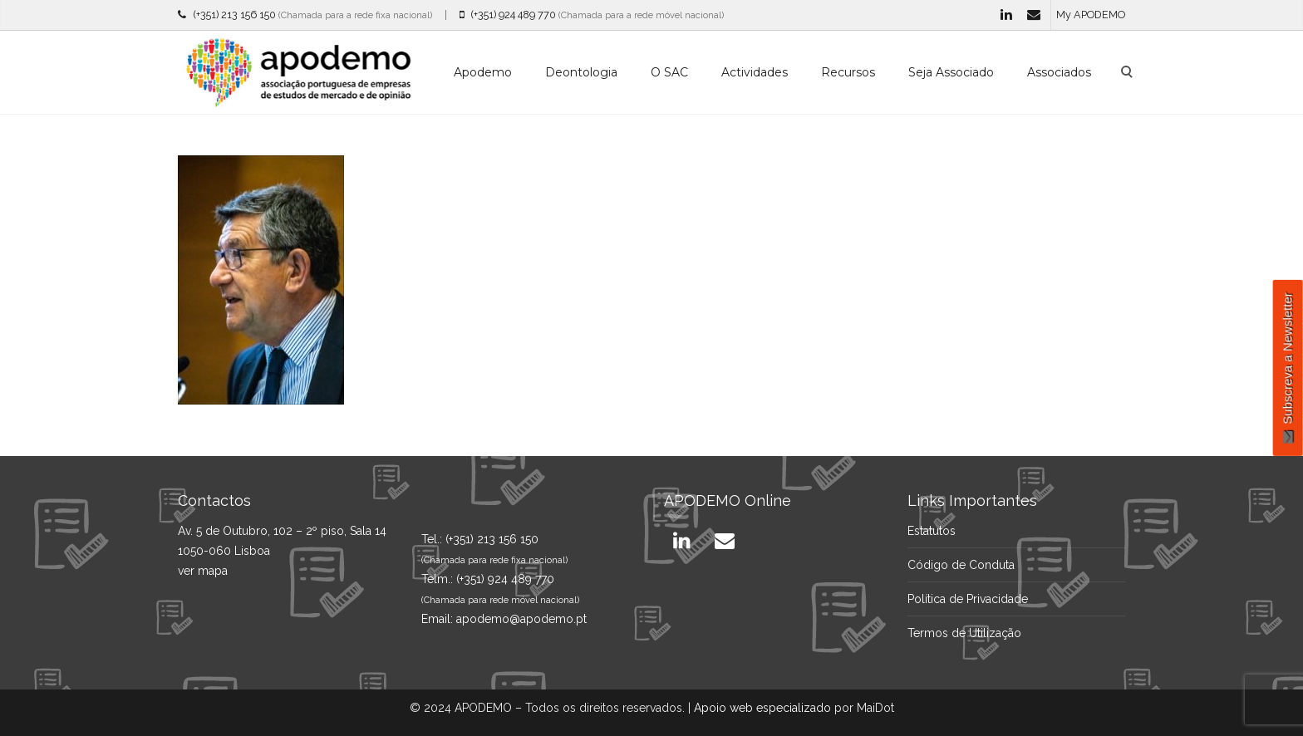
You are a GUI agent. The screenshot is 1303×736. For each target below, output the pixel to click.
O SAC (669, 72)
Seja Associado (951, 72)
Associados (1059, 72)
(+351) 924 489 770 (508, 14)
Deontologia (581, 72)
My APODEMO (1090, 14)
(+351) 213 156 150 (227, 14)
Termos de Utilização (964, 633)
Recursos (848, 72)
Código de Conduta (961, 565)
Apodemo (483, 72)
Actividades (754, 72)
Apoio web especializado (762, 707)
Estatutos (931, 530)
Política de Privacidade (967, 599)
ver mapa (203, 570)
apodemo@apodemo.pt (521, 619)
